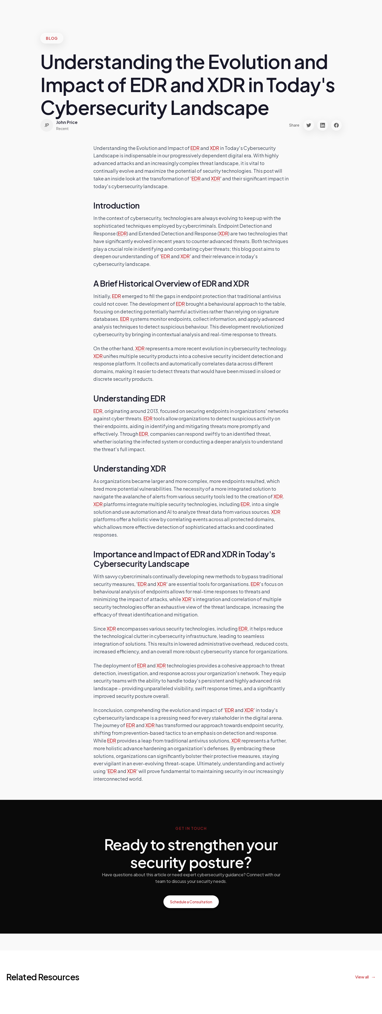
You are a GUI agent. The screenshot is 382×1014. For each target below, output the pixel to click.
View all (362, 976)
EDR (194, 148)
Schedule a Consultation (191, 901)
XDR (214, 148)
